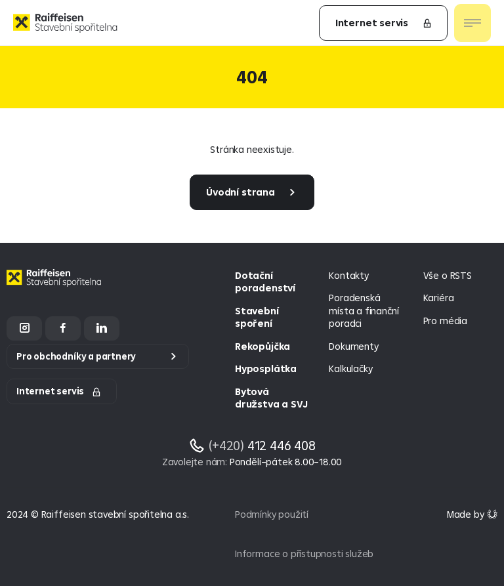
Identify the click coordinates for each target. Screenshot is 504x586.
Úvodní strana (240, 192)
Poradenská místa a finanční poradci (363, 310)
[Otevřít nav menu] (472, 23)
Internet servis (383, 22)
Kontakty (348, 275)
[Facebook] (63, 328)
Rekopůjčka (262, 346)
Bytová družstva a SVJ (271, 398)
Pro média (445, 320)
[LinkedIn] (101, 328)
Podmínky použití (271, 514)
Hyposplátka (266, 368)
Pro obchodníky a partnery (76, 356)
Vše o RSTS (447, 275)
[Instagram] (24, 328)
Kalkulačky (350, 368)
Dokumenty (353, 346)
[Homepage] (56, 287)
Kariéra (438, 297)
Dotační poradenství (265, 282)
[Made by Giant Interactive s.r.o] (472, 514)
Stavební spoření (256, 317)
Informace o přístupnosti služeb (304, 553)
